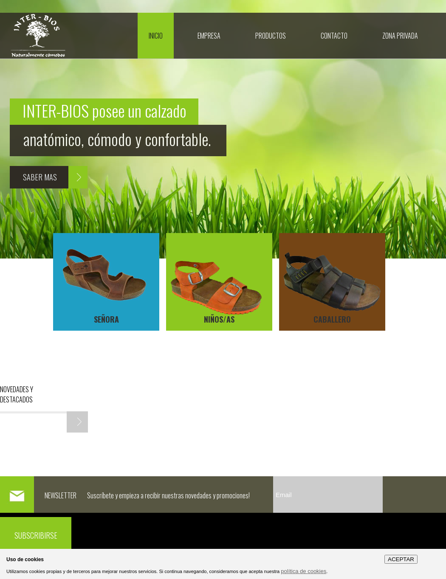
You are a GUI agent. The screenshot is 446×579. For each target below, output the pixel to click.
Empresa (209, 36)
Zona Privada (400, 36)
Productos (270, 36)
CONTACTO (334, 36)
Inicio (156, 36)
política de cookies (303, 571)
